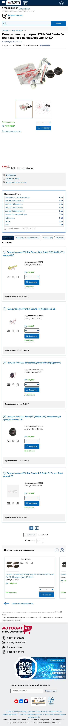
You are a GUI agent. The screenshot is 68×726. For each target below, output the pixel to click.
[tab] (8, 238)
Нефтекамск (10, 218)
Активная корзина (15, 15)
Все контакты (24, 8)
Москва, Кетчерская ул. (14, 201)
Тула (7, 225)
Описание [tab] (60, 238)
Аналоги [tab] (8, 238)
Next (62, 550)
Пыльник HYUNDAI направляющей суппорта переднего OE (32, 362)
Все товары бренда (25, 168)
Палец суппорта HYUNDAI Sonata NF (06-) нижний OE (29, 308)
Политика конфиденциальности (31, 714)
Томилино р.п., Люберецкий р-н (17, 197)
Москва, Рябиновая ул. (14, 204)
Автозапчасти (17, 30)
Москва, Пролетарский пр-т (16, 214)
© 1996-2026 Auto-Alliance (16, 711)
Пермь (7, 221)
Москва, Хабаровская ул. (15, 211)
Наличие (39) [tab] (47, 238)
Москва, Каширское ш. (14, 207)
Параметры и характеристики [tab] (27, 238)
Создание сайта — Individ (37, 711)
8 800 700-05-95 (12, 631)
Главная (5, 30)
